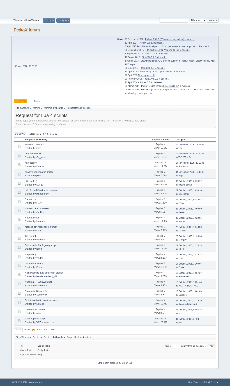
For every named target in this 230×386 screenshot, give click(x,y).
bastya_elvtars (185, 185)
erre (180, 322)
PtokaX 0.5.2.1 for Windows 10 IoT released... (168, 50)
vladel (39, 258)
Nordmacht (42, 285)
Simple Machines (35, 382)
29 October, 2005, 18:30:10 (189, 190)
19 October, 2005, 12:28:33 (189, 245)
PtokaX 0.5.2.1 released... (157, 53)
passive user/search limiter (39, 172)
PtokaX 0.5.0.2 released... (151, 82)
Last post (182, 139)
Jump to (168, 346)
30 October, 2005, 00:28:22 (189, 181)
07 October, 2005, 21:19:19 (189, 300)
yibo (180, 148)
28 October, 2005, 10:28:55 (189, 218)
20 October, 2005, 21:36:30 (189, 236)
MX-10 (39, 184)
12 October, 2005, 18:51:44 (189, 282)
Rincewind (183, 166)
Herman (40, 221)
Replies (156, 139)
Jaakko (40, 212)
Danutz (40, 166)
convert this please (35, 309)
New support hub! (146, 75)
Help (190, 382)
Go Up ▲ (214, 382)
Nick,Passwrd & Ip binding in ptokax (44, 272)
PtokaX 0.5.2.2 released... (151, 43)
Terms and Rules (201, 382)
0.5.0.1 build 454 (171, 86)
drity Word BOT (33, 153)
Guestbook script (34, 263)
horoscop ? (31, 162)
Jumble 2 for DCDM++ (37, 208)
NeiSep (40, 304)
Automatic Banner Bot (36, 291)
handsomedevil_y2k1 (47, 276)
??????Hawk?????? (188, 286)
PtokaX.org (146, 89)
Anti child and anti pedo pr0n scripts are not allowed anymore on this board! (173, 46)
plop (38, 175)
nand (39, 248)
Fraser (39, 267)
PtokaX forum (27, 29)
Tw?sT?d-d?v (184, 157)
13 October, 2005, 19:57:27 (189, 273)
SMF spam (103, 363)
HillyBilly (182, 240)
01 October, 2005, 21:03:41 (189, 319)
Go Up (18, 330)
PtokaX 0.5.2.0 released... (154, 57)
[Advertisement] (115, 8)
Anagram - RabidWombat (38, 282)
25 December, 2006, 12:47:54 (190, 144)
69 (56, 133)
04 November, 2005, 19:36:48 (190, 172)
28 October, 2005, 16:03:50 (189, 208)
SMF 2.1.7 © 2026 (19, 382)
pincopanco (42, 193)
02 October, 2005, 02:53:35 (189, 309)
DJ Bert (182, 230)
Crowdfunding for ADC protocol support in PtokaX (161, 71)
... (53, 133)
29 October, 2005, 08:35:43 (189, 199)
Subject (29, 139)
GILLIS (181, 249)
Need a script (32, 217)
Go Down (20, 134)
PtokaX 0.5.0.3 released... (156, 79)
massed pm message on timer (41, 226)
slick (38, 230)
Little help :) (31, 181)
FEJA (39, 203)
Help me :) (30, 254)
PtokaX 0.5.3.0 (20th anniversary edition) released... (170, 39)
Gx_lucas (41, 157)
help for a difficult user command (42, 190)
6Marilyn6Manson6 (187, 304)
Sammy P (41, 294)
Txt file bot (30, 236)
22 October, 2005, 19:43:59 (189, 227)
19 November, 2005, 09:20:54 (190, 153)
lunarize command (34, 144)
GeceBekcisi (184, 276)
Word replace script (35, 318)
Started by (41, 139)
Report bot (30, 199)
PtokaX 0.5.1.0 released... (152, 68)
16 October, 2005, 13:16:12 (189, 254)
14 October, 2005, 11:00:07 (189, 264)
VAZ (38, 322)
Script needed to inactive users (41, 300)
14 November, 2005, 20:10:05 (190, 163)
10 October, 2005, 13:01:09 (189, 291)
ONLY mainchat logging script (40, 245)
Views (165, 139)
